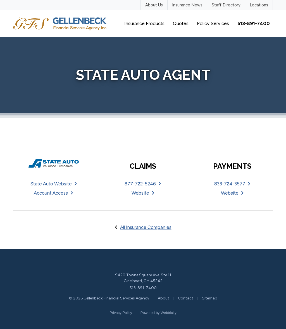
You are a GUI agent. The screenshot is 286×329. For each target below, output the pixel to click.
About (163, 298)
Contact (185, 298)
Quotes (181, 23)
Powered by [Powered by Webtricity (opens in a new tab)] (158, 313)
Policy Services (213, 23)
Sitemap (209, 298)
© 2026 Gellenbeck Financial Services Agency (109, 298)
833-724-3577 (232, 184)
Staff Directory (226, 5)
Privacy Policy (120, 313)
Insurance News (187, 5)
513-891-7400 (143, 288)
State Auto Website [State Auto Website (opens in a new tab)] (53, 184)
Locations (259, 5)
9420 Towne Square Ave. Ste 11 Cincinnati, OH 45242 (143, 278)
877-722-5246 (143, 184)
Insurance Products (144, 23)
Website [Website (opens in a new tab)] (143, 193)
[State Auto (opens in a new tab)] (53, 163)
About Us (154, 5)
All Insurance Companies (145, 227)
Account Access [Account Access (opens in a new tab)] (53, 193)
